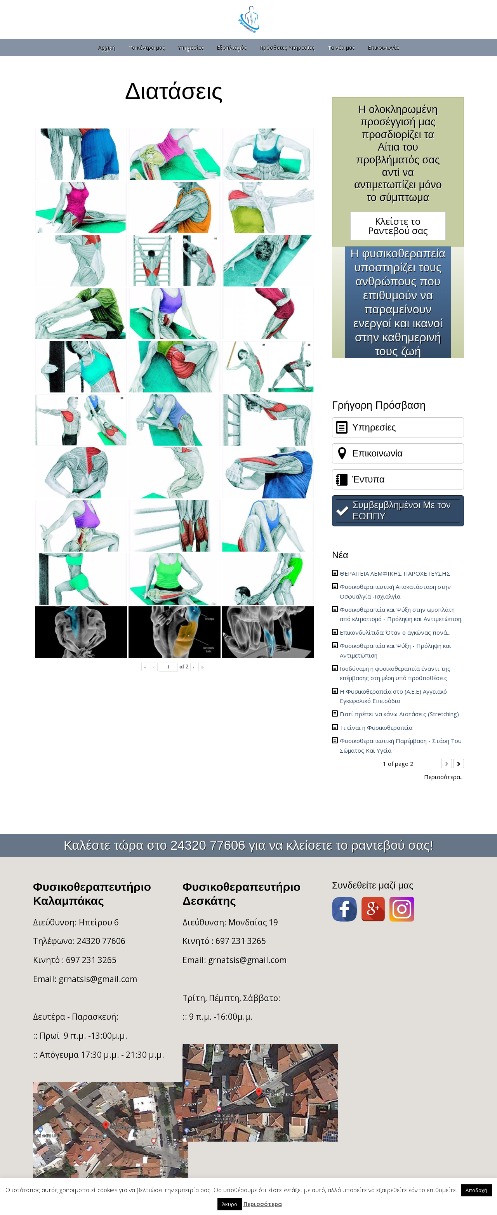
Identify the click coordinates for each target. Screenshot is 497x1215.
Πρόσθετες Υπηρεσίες (286, 47)
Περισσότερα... (444, 777)
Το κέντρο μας (147, 47)
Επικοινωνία (383, 47)
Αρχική (106, 47)
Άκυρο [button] (229, 1204)
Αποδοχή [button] (476, 1190)
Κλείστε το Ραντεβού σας (398, 226)
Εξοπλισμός (232, 47)
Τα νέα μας (341, 47)
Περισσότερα (262, 1204)
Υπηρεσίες (190, 47)
